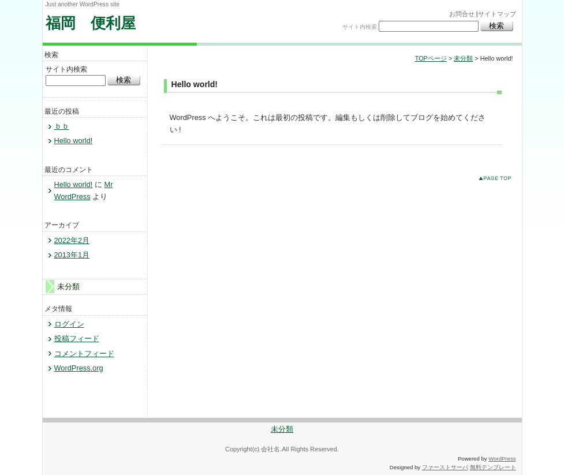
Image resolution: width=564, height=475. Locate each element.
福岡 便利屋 (91, 23)
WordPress (502, 458)
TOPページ (431, 58)
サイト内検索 (359, 27)
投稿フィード (76, 338)
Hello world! (73, 140)
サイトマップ (497, 13)
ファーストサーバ (445, 467)
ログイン (69, 324)
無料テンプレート (493, 467)
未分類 (463, 58)
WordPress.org (78, 368)
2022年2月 (72, 240)
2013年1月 (72, 254)
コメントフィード (84, 353)
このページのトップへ (497, 180)
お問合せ (462, 13)
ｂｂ (61, 126)
